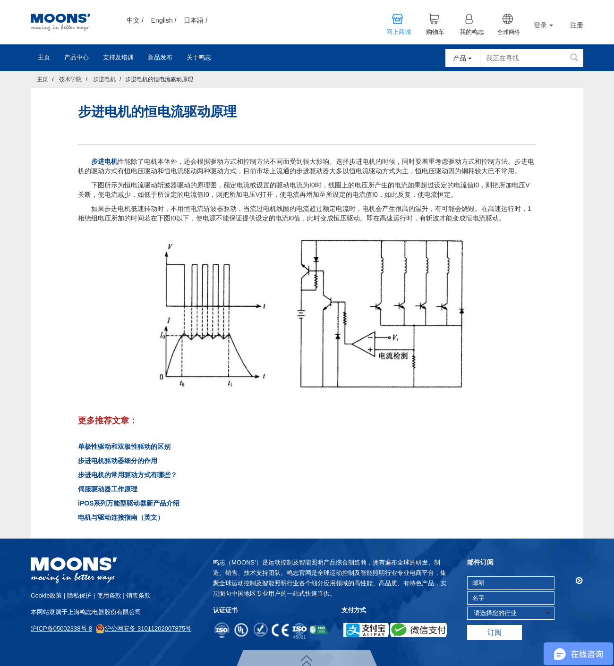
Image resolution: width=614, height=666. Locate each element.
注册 (576, 25)
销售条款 (138, 595)
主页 (44, 57)
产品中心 (76, 57)
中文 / (135, 20)
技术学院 (70, 79)
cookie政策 (46, 595)
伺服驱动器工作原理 (107, 489)
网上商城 (398, 32)
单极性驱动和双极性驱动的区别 (124, 446)
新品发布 (160, 57)
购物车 (435, 32)
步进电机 (104, 79)
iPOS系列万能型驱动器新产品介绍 (128, 503)
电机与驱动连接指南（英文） (121, 517)
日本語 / (195, 20)
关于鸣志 (199, 57)
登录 (543, 25)
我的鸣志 (472, 32)
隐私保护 (79, 595)
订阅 (494, 632)
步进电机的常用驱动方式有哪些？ (127, 475)
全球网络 (508, 32)
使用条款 (109, 595)
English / (164, 20)
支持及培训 (118, 57)
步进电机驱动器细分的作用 (117, 460)
